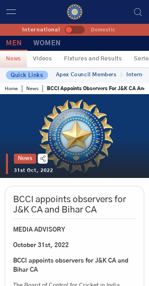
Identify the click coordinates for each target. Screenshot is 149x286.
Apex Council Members (89, 74)
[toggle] (75, 30)
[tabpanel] (74, 136)
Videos (42, 59)
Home (11, 88)
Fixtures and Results (93, 59)
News (13, 59)
